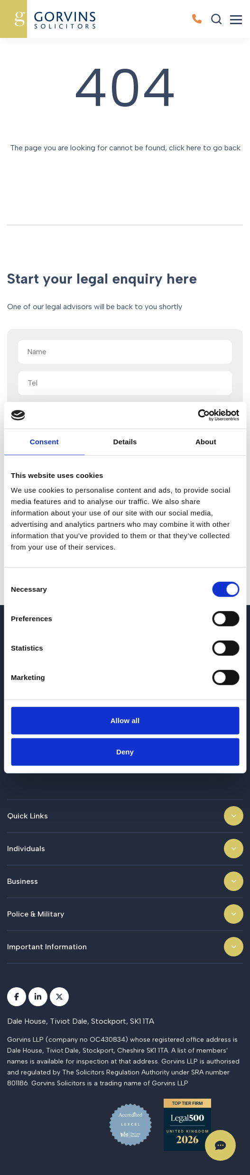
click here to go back (205, 147)
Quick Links (27, 815)
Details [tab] (125, 441)
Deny (125, 751)
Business (22, 881)
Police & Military (35, 913)
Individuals (26, 848)
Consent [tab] (44, 441)
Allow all (125, 720)
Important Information (47, 946)
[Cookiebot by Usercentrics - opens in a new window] (197, 415)
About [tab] (205, 441)
